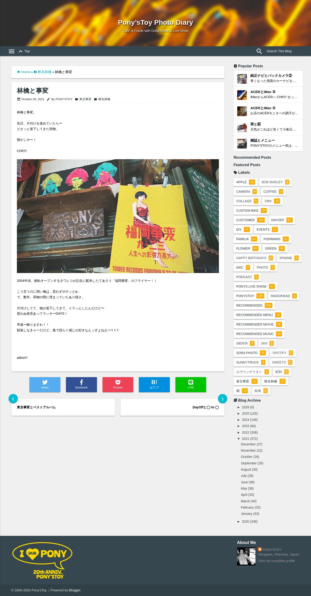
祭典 (261, 390)
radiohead (284, 295)
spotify (283, 352)
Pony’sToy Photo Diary (155, 22)
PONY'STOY (272, 550)
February (247, 507)
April (244, 495)
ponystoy (250, 295)
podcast (247, 276)
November (248, 450)
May (244, 488)
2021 (245, 439)
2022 (245, 432)
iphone (289, 258)
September (249, 463)
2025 (245, 413)
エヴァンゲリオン (252, 371)
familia (246, 239)
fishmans (276, 239)
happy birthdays (254, 258)
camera (246, 191)
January (246, 513)
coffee (273, 191)
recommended (254, 305)
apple (245, 182)
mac (243, 267)
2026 (245, 407)
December (248, 444)
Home (25, 72)
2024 (245, 420)
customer (250, 220)
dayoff (282, 220)
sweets (282, 362)
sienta (245, 343)
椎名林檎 (45, 72)
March (245, 501)
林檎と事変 (32, 90)
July (244, 476)
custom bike (251, 210)
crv (272, 201)
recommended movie (259, 324)
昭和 (282, 371)
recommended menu (258, 314)
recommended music (259, 333)
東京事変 (83, 99)
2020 (245, 521)
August (246, 469)
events (267, 229)
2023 (245, 426)
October (246, 457)
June (244, 482)
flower (247, 248)
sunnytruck (250, 362)
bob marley (276, 182)
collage (247, 201)
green (275, 248)
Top (23, 51)
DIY (243, 229)
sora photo (251, 352)
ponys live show (255, 286)
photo (266, 267)
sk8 (267, 343)
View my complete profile (276, 561)
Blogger (74, 590)
